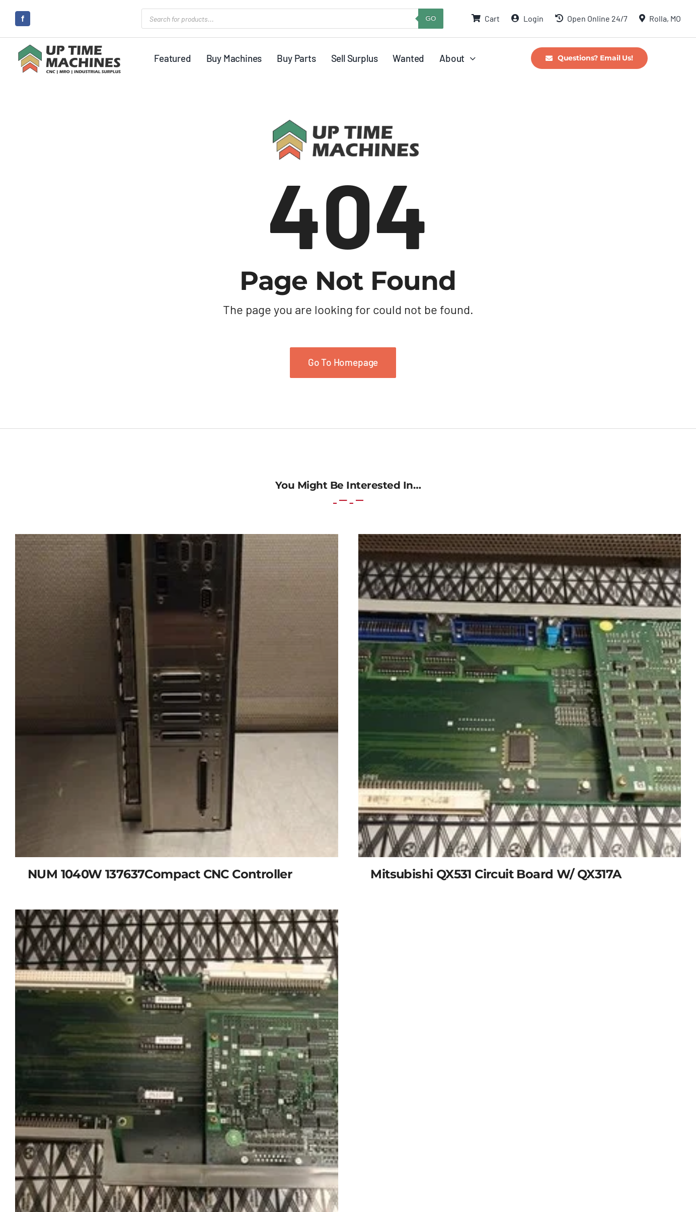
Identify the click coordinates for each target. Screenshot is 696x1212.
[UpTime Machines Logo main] (69, 47)
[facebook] (22, 18)
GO (431, 18)
